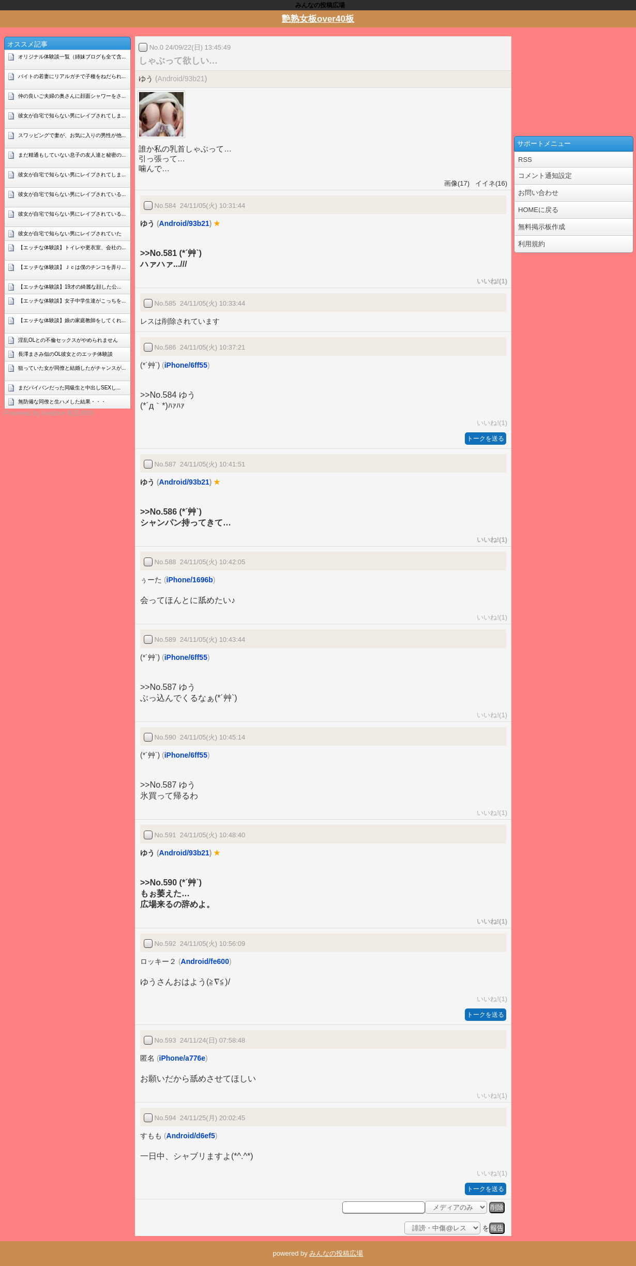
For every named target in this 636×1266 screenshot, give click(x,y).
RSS (525, 159)
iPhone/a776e (182, 1058)
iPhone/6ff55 (185, 365)
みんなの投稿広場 (336, 1253)
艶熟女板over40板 (318, 19)
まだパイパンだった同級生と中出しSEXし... (69, 387)
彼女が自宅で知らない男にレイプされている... (72, 194)
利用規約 (531, 244)
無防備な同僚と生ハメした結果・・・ (62, 401)
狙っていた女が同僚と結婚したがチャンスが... (72, 368)
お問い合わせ (538, 193)
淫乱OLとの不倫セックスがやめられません (68, 340)
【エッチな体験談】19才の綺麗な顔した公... (69, 287)
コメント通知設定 (545, 175)
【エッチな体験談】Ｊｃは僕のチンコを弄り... (72, 267)
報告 (497, 1228)
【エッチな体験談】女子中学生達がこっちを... (72, 301)
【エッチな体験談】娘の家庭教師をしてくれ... (72, 320)
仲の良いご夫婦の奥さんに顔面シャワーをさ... (72, 96)
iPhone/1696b (189, 580)
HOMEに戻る (538, 210)
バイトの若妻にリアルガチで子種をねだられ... (72, 76)
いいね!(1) (490, 281)
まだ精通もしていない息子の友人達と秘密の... (72, 155)
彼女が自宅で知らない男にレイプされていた (70, 233)
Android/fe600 (205, 961)
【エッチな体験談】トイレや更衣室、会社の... (72, 247)
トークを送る (485, 438)
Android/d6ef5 (190, 1136)
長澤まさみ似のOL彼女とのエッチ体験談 (65, 354)
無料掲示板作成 (541, 227)
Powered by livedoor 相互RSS (49, 413)
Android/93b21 (181, 78)
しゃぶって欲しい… (178, 61)
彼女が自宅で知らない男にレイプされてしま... (72, 115)
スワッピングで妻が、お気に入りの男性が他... (72, 135)
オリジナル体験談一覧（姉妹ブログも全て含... (72, 56)
